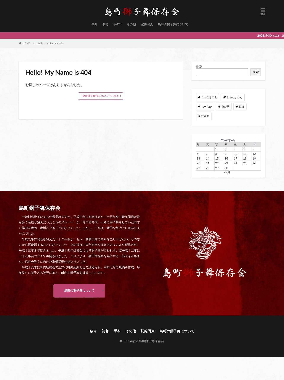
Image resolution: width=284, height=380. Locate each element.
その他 (131, 24)
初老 (106, 24)
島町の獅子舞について (173, 24)
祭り (94, 24)
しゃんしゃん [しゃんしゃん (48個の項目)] (234, 97)
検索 (199, 66)
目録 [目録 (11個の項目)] (241, 106)
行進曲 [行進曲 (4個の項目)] (205, 115)
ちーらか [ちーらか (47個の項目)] (206, 106)
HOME (26, 43)
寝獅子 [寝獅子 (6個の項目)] (225, 106)
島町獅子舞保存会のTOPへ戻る (101, 96)
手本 (117, 24)
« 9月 (227, 172)
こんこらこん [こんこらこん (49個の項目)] (209, 97)
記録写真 (147, 24)
